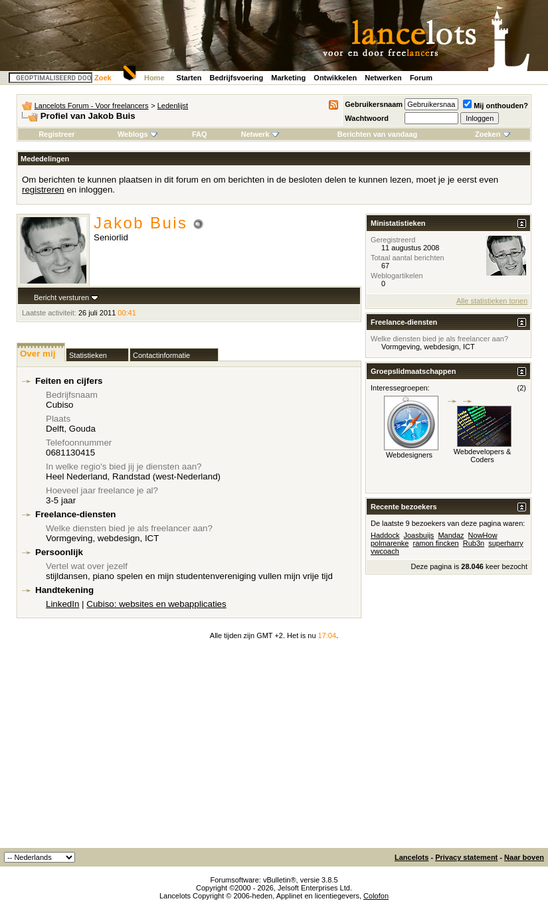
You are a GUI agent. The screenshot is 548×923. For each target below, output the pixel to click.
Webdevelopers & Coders (482, 455)
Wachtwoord (367, 118)
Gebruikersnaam (374, 104)
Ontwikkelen (335, 78)
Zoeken (492, 134)
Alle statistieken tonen (491, 301)
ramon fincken (436, 543)
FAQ (199, 134)
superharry (505, 543)
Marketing (288, 78)
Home (154, 78)
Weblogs (137, 134)
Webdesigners (409, 455)
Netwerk (260, 134)
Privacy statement (466, 857)
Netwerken (383, 78)
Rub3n (473, 543)
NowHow (483, 535)
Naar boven (524, 857)
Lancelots (411, 857)
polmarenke (390, 543)
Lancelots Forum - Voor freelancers (92, 106)
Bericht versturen (61, 297)
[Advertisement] (274, 748)
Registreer (56, 134)
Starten (189, 78)
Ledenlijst (172, 106)
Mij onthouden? (495, 106)
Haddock (385, 535)
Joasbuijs (418, 535)
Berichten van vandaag (377, 134)
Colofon (376, 896)
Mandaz (451, 535)
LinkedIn (62, 604)
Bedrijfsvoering (237, 78)
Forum (421, 78)
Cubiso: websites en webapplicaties (156, 604)
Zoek (103, 78)
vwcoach (385, 551)
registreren (43, 190)
